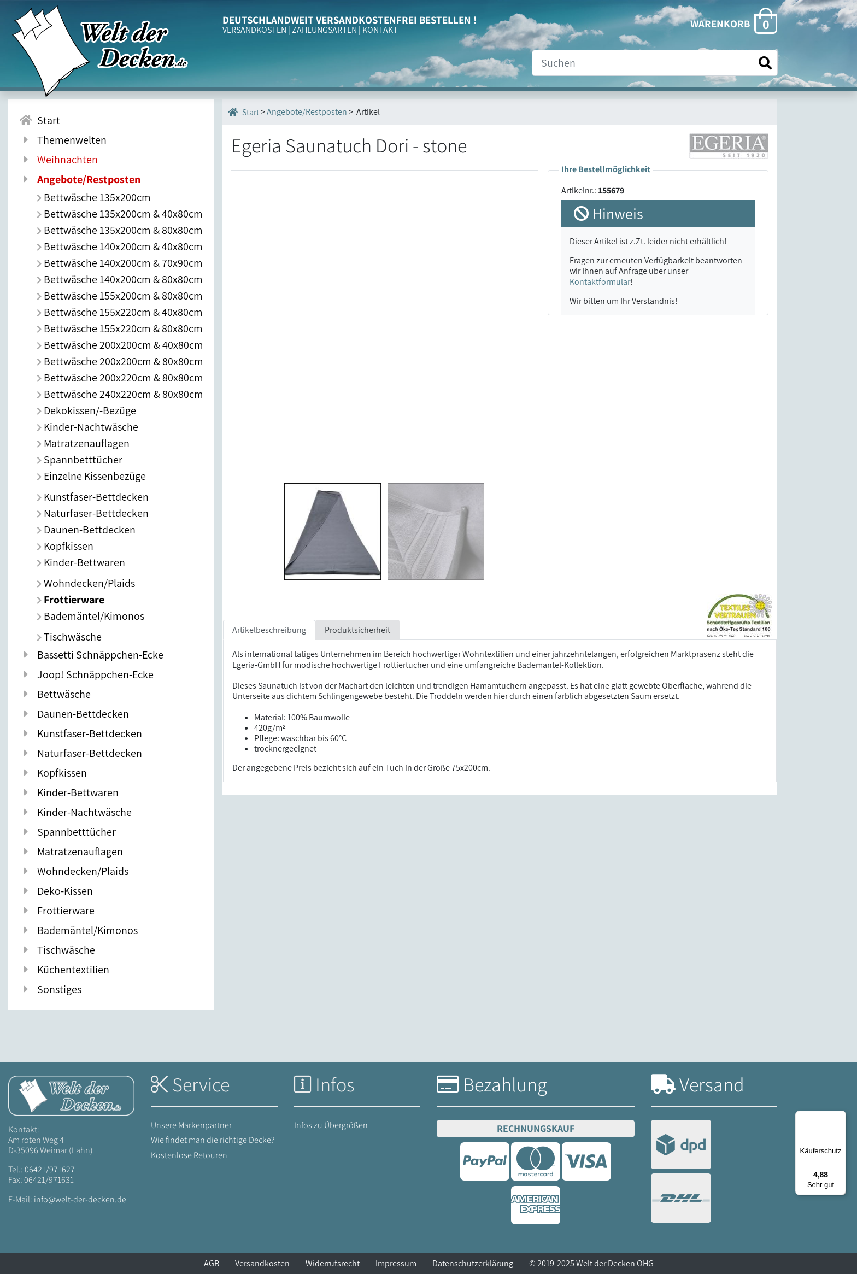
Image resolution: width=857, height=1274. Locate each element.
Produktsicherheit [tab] (357, 630)
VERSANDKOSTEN (254, 30)
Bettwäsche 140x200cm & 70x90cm (120, 263)
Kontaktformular (600, 281)
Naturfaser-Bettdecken (93, 513)
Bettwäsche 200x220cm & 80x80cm (120, 378)
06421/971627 (50, 1169)
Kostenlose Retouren (189, 1155)
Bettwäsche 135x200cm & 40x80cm (120, 214)
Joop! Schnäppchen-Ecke (86, 674)
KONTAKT (380, 30)
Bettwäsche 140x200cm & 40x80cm (120, 246)
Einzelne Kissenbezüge (91, 476)
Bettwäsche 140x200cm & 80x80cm (120, 279)
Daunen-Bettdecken (86, 529)
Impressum (395, 1263)
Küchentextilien (64, 969)
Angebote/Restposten (307, 112)
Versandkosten (262, 1263)
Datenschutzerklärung (472, 1263)
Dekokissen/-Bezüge (86, 410)
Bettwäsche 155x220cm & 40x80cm (120, 312)
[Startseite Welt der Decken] (71, 1094)
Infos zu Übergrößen (331, 1125)
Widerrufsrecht (333, 1263)
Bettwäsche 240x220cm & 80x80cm (120, 394)
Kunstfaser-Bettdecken (93, 497)
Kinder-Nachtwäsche (87, 427)
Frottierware (70, 599)
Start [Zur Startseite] (39, 120)
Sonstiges (50, 989)
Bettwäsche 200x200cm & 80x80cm (120, 361)
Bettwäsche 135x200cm (94, 197)
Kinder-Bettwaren (81, 562)
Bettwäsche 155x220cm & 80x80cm (120, 328)
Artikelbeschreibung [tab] (269, 630)
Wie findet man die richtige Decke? (213, 1140)
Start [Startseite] (243, 112)
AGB (211, 1263)
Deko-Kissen (56, 891)
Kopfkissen (65, 546)
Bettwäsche (55, 694)
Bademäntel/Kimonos (90, 616)
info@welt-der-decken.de (80, 1199)
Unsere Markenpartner (191, 1125)
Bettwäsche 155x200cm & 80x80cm (120, 296)
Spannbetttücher (79, 460)
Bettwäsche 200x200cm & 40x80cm (120, 345)
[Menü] (839, 1117)
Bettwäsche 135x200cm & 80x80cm (120, 230)
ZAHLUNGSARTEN (324, 30)
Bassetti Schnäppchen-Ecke (91, 655)
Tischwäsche (69, 637)
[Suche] (655, 63)
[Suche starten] (765, 63)
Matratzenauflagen (83, 443)
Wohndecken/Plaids (86, 583)
